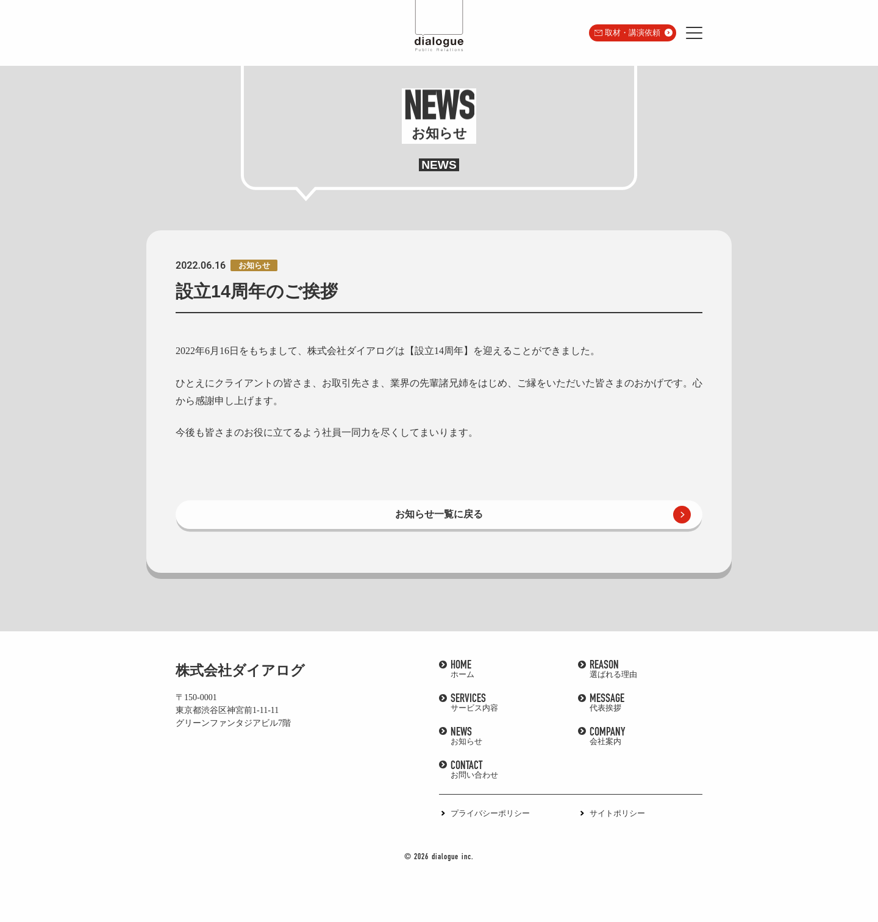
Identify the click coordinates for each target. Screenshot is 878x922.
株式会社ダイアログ (240, 670)
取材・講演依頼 (632, 32)
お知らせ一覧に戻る (439, 514)
